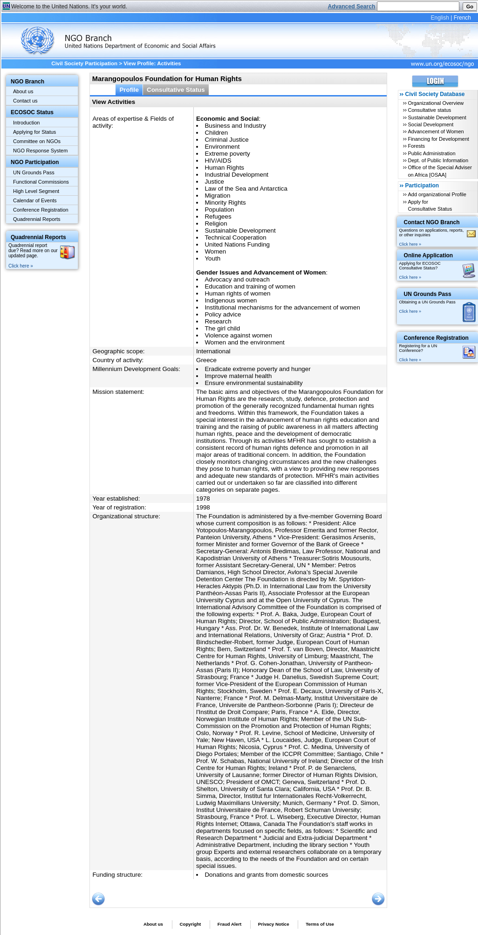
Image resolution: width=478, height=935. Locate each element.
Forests (416, 146)
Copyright (190, 924)
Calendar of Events (35, 200)
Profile (129, 89)
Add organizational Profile (437, 194)
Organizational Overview (436, 103)
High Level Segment (36, 191)
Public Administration (431, 153)
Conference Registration (40, 210)
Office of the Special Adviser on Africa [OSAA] (439, 171)
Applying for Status (34, 132)
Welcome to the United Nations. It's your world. (69, 6)
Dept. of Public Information (438, 160)
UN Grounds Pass (34, 172)
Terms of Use (320, 924)
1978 (203, 498)
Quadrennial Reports (37, 219)
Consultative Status (176, 89)
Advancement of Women (436, 131)
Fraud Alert (229, 924)
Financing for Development (438, 139)
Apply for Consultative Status (430, 205)
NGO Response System (40, 150)
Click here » (20, 265)
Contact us (25, 100)
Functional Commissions (41, 182)
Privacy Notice (273, 924)
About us (23, 91)
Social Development (430, 124)
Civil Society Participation (84, 63)
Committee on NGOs (37, 141)
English (439, 17)
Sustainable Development (437, 117)
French (462, 17)
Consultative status (429, 110)
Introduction (26, 122)
